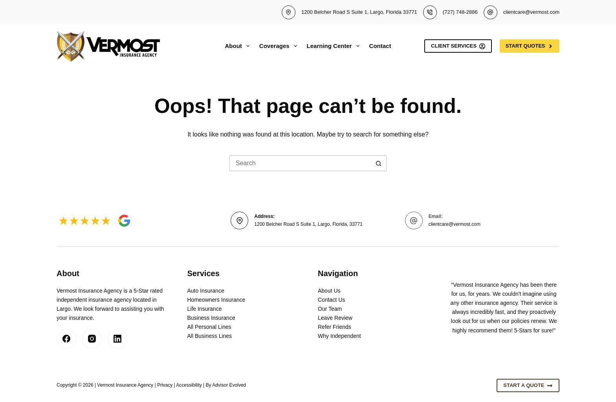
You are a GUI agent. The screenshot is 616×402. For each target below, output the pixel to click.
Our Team (330, 309)
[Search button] (379, 163)
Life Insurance (204, 309)
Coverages (279, 46)
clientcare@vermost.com (531, 12)
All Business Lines (209, 336)
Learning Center (335, 46)
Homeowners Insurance (216, 300)
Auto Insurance (205, 291)
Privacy (164, 385)
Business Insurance (211, 318)
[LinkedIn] (117, 339)
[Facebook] (66, 339)
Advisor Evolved (229, 385)
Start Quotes (530, 46)
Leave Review (335, 318)
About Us (329, 291)
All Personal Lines (209, 327)
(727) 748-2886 (460, 12)
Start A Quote (528, 385)
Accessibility (189, 385)
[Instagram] (92, 339)
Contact (380, 45)
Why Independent (339, 336)
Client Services (458, 46)
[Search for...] (300, 163)
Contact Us (331, 300)
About (239, 46)
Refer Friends (334, 327)
